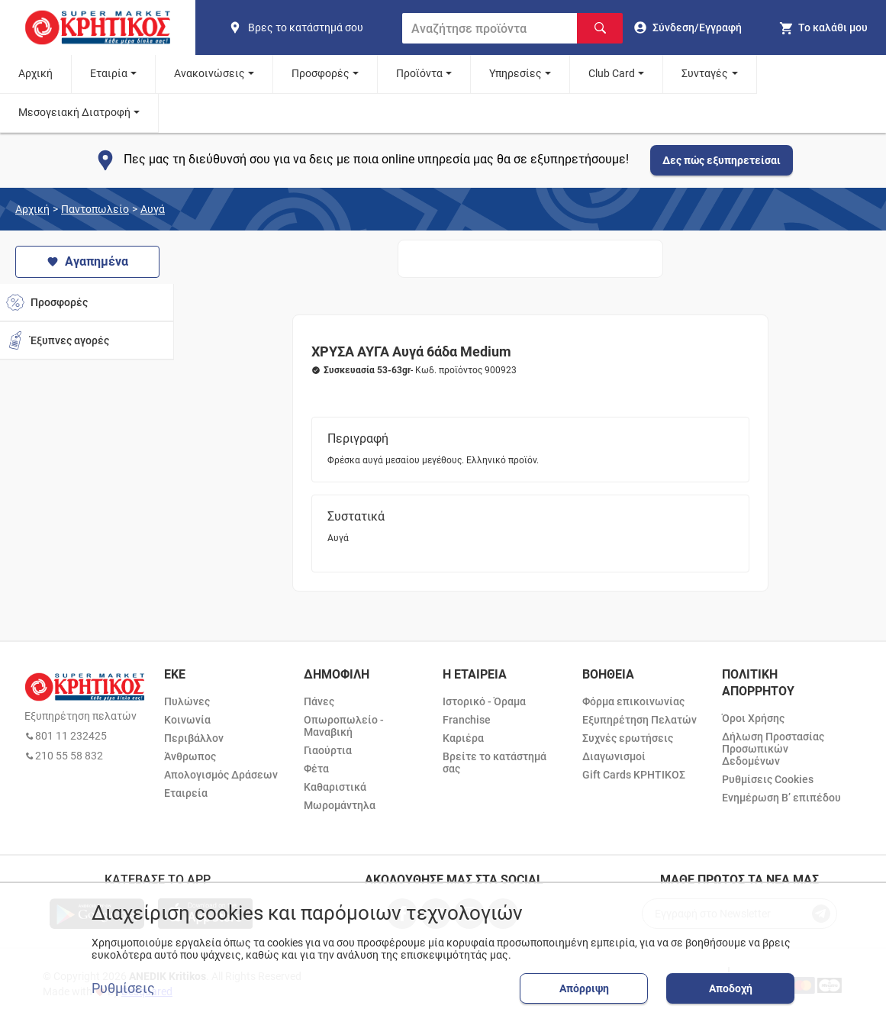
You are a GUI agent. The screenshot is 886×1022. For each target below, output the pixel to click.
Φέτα (316, 768)
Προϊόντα (419, 73)
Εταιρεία (186, 793)
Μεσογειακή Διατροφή (74, 112)
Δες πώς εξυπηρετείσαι (721, 160)
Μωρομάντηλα (339, 805)
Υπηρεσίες (515, 73)
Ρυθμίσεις (123, 988)
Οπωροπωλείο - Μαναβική (344, 726)
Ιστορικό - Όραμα (484, 701)
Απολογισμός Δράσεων (221, 775)
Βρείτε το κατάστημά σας (494, 762)
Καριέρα (463, 738)
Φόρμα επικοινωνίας (633, 701)
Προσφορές (321, 73)
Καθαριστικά (335, 787)
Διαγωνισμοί (614, 756)
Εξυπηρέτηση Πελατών (639, 720)
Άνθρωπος (190, 756)
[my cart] (823, 27)
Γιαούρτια (328, 750)
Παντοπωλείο (95, 209)
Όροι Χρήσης (753, 718)
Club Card (611, 73)
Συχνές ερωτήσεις (627, 738)
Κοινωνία (187, 720)
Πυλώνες (187, 701)
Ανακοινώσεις (209, 73)
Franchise (467, 720)
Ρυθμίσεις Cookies (768, 779)
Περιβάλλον (194, 738)
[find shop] (309, 27)
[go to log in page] (688, 27)
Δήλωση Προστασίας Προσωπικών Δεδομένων (773, 748)
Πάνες (319, 701)
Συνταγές (704, 73)
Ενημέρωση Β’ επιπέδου (781, 797)
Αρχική (35, 73)
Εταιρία (108, 73)
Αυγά (152, 209)
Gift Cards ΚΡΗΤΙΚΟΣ (633, 775)
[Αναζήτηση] (600, 28)
